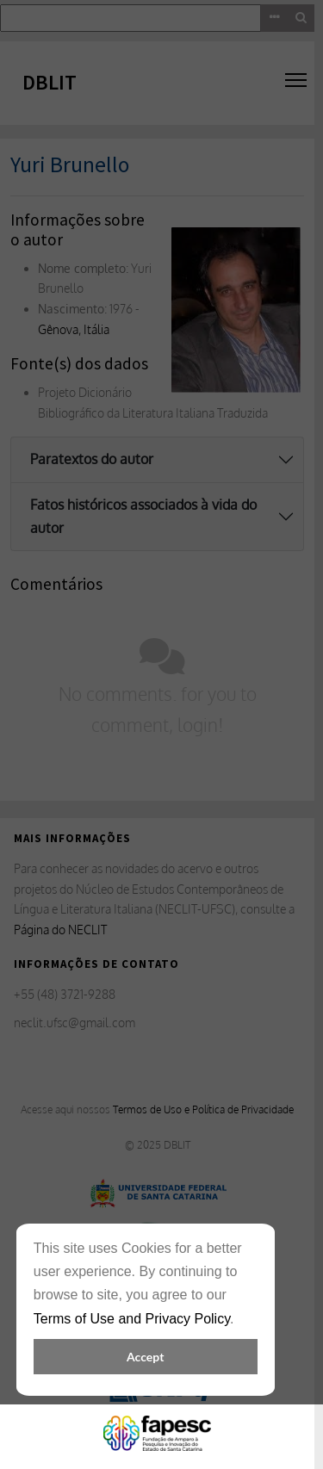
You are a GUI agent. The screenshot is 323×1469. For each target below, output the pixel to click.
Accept (145, 1356)
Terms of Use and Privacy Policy (132, 1318)
